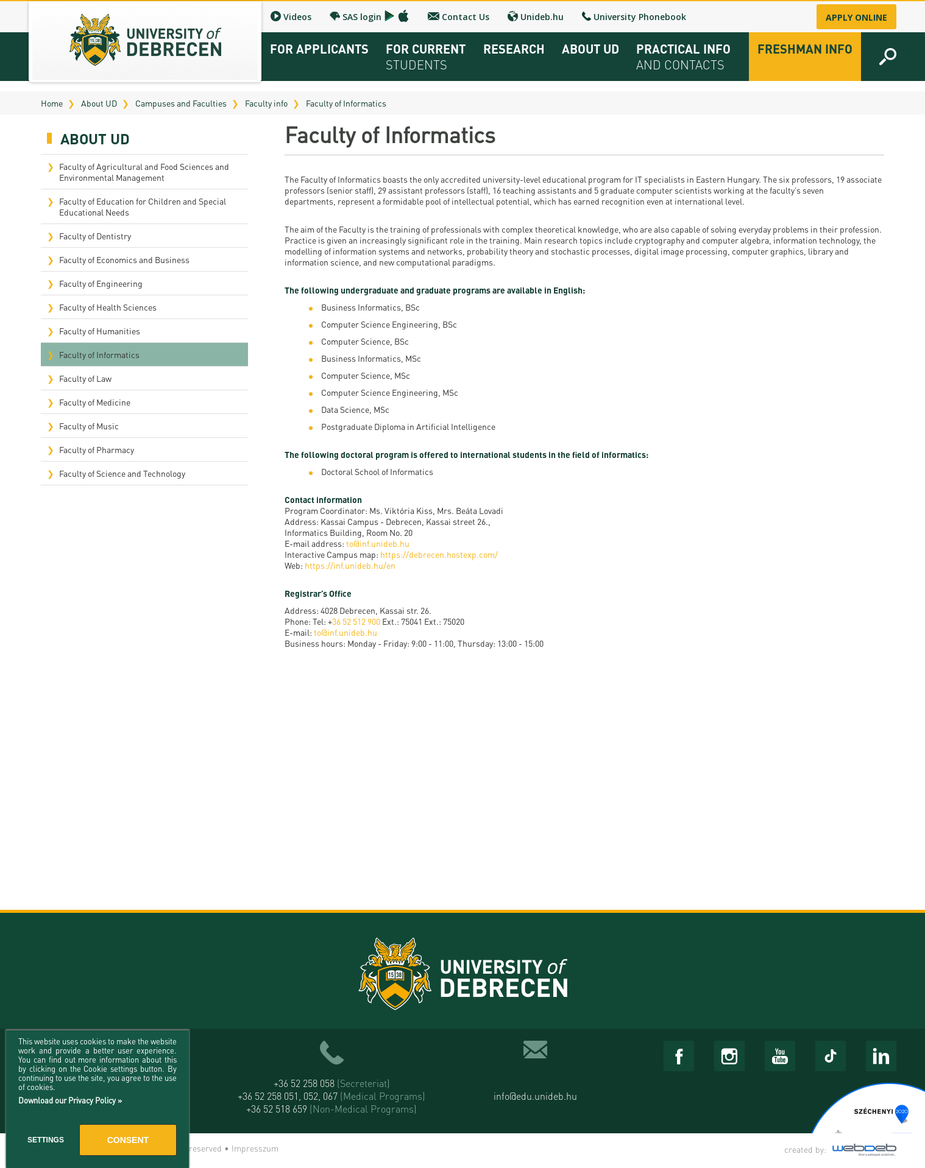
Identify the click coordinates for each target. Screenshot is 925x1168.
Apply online (856, 17)
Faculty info (266, 102)
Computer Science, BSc (365, 341)
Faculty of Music (89, 425)
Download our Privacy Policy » (70, 1100)
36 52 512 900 (356, 621)
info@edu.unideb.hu (535, 1095)
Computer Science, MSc (365, 375)
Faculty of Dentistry (95, 235)
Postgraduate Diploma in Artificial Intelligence (408, 426)
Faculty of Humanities (99, 330)
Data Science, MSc (355, 409)
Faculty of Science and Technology (122, 473)
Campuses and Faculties (181, 102)
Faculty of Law (85, 378)
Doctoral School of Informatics (377, 471)
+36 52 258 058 (332, 1083)
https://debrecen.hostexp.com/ (439, 554)
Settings (45, 1140)
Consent (128, 1140)
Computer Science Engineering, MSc (389, 392)
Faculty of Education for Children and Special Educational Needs (142, 206)
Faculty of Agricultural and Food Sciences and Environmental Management (144, 172)
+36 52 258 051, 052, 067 (331, 1095)
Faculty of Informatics (346, 102)
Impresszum (255, 1147)
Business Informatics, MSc (371, 358)
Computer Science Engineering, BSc (389, 323)
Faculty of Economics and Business (124, 259)
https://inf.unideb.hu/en (350, 565)
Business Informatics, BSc (370, 306)
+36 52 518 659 (331, 1108)
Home (52, 102)
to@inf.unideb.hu (377, 543)
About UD (99, 102)
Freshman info (804, 49)
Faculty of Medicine (94, 401)
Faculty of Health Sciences (108, 306)
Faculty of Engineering (101, 283)
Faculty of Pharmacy (96, 449)
